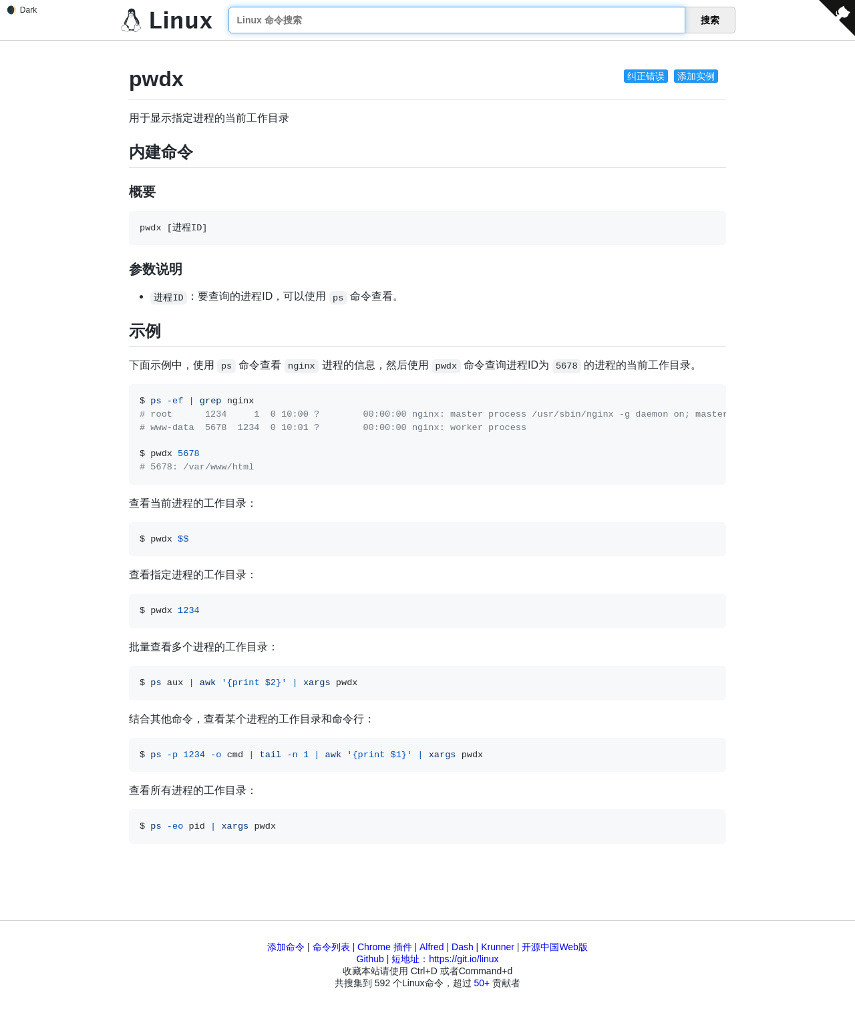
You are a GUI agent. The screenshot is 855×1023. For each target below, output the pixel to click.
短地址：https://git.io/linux (444, 959)
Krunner (497, 947)
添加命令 (286, 947)
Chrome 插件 (384, 947)
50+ (482, 983)
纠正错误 (646, 76)
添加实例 (696, 76)
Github (370, 959)
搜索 (710, 20)
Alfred (431, 947)
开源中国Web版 (555, 947)
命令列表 (331, 947)
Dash (463, 947)
